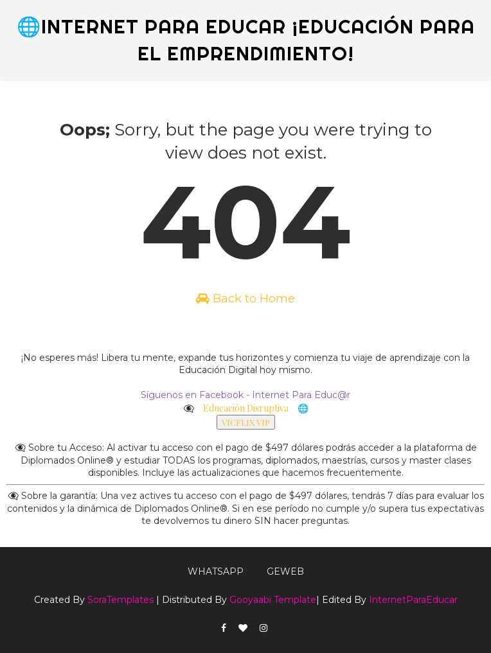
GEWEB (285, 571)
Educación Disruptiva (246, 408)
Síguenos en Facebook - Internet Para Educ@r (245, 395)
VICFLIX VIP (246, 422)
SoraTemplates (120, 599)
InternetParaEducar (413, 599)
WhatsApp (216, 571)
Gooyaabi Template (272, 599)
